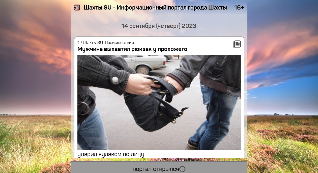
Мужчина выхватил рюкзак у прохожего (132, 49)
